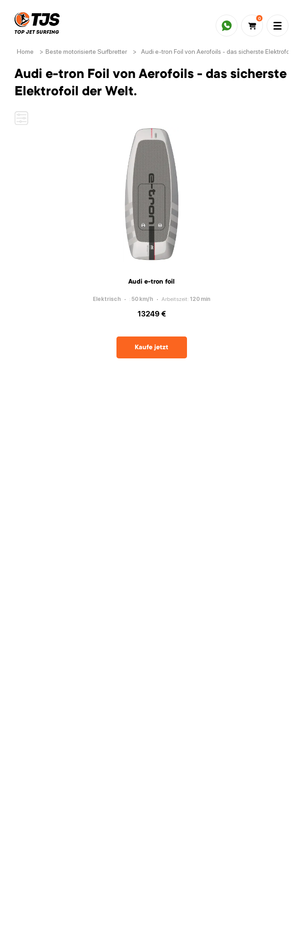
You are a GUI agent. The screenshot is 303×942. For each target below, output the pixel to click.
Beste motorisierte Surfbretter (86, 51)
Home (25, 51)
